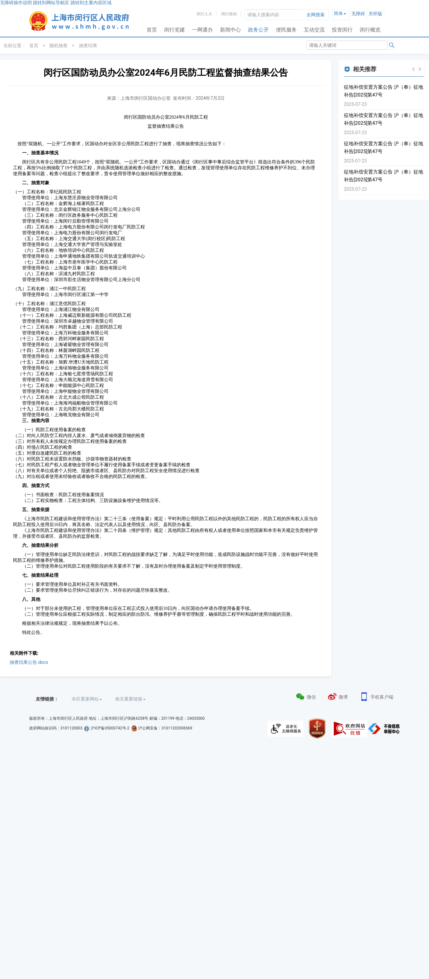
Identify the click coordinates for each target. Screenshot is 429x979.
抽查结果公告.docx (29, 662)
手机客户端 (376, 696)
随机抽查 (58, 45)
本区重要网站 (87, 699)
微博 (337, 696)
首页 (152, 30)
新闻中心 (230, 30)
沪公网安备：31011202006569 (165, 728)
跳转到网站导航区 (51, 2)
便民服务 (286, 30)
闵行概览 (370, 30)
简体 (338, 13)
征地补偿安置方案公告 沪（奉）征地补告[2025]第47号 (383, 91)
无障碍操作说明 (16, 2)
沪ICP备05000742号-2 (110, 728)
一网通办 (202, 30)
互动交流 (314, 30)
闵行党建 (174, 30)
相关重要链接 (130, 699)
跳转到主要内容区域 (91, 2)
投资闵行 (342, 30)
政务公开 (258, 30)
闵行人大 (204, 14)
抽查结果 (88, 45)
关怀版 (375, 13)
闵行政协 (229, 14)
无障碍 (358, 13)
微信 (305, 696)
